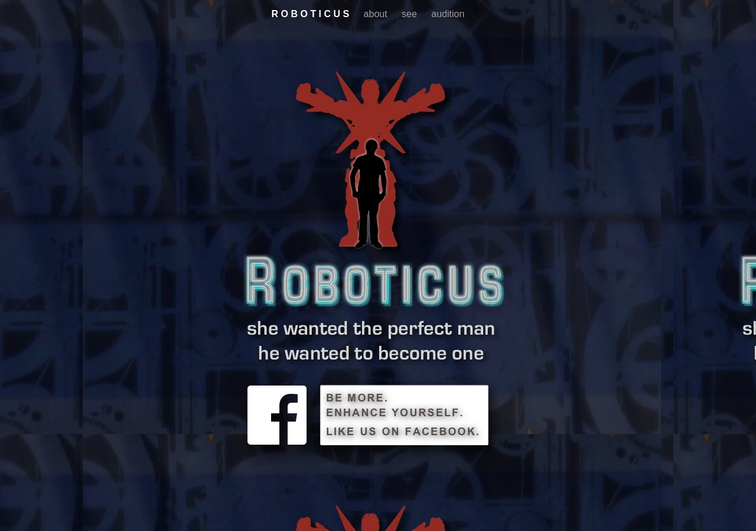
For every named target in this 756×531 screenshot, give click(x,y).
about (377, 14)
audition (447, 14)
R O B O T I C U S (312, 14)
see (410, 14)
